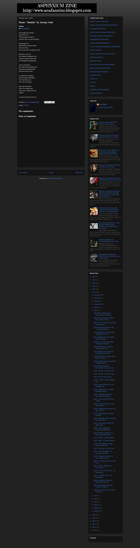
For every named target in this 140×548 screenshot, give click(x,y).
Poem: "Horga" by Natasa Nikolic (104, 437)
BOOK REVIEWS (95, 61)
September (97, 304)
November (97, 298)
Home (51, 173)
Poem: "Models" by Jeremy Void (104, 371)
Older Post (79, 173)
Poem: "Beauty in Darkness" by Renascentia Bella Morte (103, 433)
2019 (94, 518)
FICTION (93, 82)
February (97, 508)
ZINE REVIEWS (95, 75)
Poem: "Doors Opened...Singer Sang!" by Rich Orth (103, 444)
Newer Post (23, 173)
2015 (94, 530)
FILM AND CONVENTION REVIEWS (102, 64)
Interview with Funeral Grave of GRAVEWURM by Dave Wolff (109, 136)
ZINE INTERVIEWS (96, 57)
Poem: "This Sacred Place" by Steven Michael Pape (103, 452)
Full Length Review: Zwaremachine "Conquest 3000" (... (105, 362)
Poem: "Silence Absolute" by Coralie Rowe (103, 466)
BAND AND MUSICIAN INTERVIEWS (102, 32)
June (95, 495)
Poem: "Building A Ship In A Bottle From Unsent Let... (105, 419)
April (96, 502)
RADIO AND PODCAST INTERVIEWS (102, 54)
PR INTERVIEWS (95, 50)
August (96, 307)
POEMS (26, 105)
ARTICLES (93, 79)
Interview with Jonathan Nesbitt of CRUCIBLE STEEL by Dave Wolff (110, 179)
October (96, 301)
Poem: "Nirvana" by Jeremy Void (104, 374)
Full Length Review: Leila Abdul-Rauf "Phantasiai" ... (104, 338)
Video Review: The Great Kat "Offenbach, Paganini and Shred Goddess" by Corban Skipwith (109, 209)
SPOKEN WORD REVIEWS (99, 72)
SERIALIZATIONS (96, 93)
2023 (94, 286)
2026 (94, 277)
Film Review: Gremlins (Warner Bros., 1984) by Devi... (104, 319)
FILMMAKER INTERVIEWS (99, 39)
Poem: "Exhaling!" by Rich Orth (104, 448)
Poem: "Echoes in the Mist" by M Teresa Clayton (104, 405)
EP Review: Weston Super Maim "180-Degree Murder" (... (104, 343)
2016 (94, 527)
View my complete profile (105, 107)
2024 (94, 283)
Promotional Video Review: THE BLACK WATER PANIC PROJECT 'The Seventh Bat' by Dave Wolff (109, 225)
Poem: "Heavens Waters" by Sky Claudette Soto (104, 385)
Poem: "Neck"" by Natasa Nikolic (104, 440)
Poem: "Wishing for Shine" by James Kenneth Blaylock (103, 395)
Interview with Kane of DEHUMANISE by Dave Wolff (108, 240)
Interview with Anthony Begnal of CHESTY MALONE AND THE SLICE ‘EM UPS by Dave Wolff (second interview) (109, 193)
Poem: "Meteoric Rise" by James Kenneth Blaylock (104, 390)
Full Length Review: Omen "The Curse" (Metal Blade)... (104, 328)
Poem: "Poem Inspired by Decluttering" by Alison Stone (104, 367)
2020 (94, 515)
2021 (94, 292)
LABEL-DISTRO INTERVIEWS (100, 43)
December (97, 295)
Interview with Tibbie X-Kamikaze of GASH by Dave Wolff (109, 166)
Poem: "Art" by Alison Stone (102, 377)
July (95, 310)
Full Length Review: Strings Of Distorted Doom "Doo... (103, 352)
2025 (94, 280)
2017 (94, 524)
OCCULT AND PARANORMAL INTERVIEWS (105, 47)
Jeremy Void (25, 28)
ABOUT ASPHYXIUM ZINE (99, 21)
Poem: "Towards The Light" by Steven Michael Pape (103, 457)
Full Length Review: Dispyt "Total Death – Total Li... (104, 357)
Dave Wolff (102, 104)
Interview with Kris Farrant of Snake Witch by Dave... (103, 481)
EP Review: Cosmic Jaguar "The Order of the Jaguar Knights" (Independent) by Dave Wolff (109, 152)
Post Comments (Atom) (55, 178)
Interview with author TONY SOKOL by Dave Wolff (108, 123)
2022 (94, 289)
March (96, 505)
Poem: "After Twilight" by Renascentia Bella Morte (102, 429)
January (96, 511)
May (95, 498)
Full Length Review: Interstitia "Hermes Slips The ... (103, 347)
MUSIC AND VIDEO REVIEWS (100, 68)
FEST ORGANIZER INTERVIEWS (101, 36)
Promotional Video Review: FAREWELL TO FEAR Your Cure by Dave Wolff (109, 256)
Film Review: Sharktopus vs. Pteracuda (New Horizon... (103, 314)
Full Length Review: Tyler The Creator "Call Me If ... (103, 486)
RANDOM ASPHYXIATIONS (99, 90)
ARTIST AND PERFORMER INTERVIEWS (104, 25)
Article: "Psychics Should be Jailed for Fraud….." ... (104, 491)
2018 (94, 521)
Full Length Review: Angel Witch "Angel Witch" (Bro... (104, 333)
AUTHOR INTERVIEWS (98, 29)
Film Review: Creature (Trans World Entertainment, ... (105, 323)
